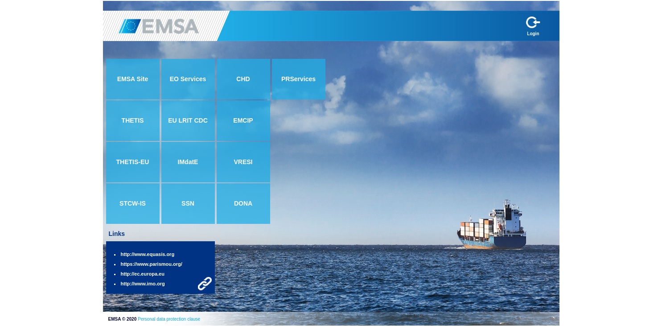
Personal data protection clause (169, 319)
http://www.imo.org (143, 283)
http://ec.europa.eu (142, 273)
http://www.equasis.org (148, 254)
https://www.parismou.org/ (151, 264)
